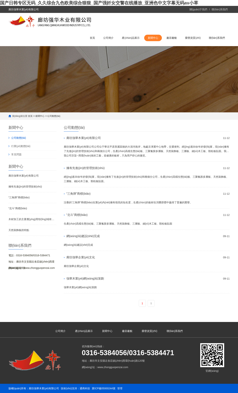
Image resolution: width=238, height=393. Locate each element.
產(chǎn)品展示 (131, 37)
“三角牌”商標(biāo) (19, 197)
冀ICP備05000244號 (103, 388)
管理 (119, 388)
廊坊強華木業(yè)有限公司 (23, 175)
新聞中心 (153, 37)
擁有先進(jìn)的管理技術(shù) (25, 186)
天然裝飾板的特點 (18, 230)
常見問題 (16, 154)
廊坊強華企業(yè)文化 (80, 257)
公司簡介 (108, 37)
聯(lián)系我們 (220, 9)
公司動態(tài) (54, 116)
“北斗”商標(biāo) (17, 208)
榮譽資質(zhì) (193, 37)
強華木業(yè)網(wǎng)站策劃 (85, 278)
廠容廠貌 (171, 37)
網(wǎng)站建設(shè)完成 (83, 236)
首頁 (92, 37)
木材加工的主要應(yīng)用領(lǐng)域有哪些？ (32, 219)
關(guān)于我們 (198, 9)
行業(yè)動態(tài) (20, 146)
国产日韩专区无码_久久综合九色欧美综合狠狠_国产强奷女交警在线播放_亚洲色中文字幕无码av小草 (99, 2)
